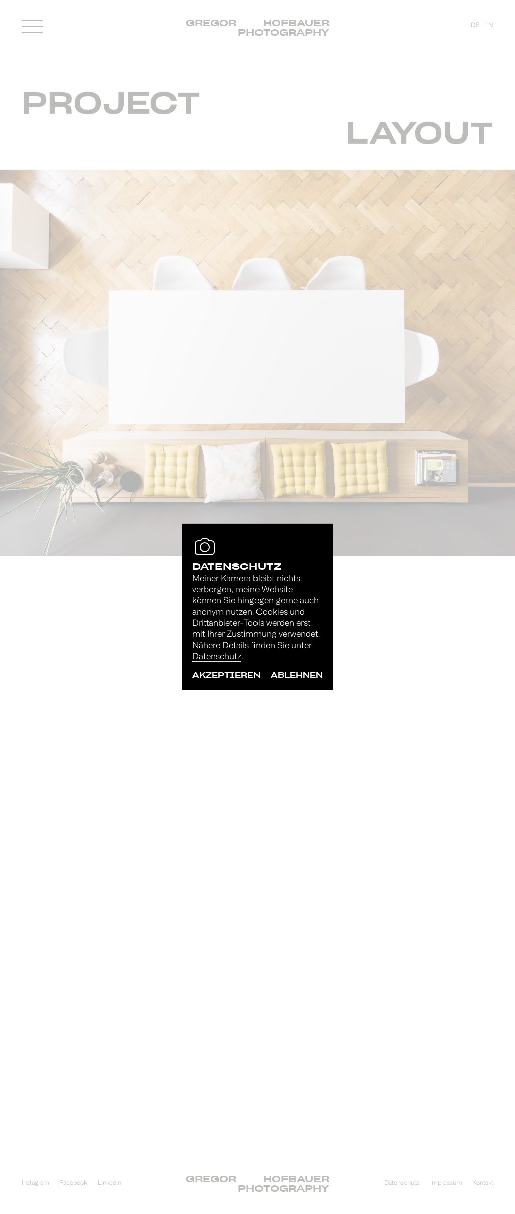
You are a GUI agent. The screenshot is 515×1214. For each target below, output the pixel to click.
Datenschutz (216, 657)
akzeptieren (226, 675)
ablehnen (297, 675)
